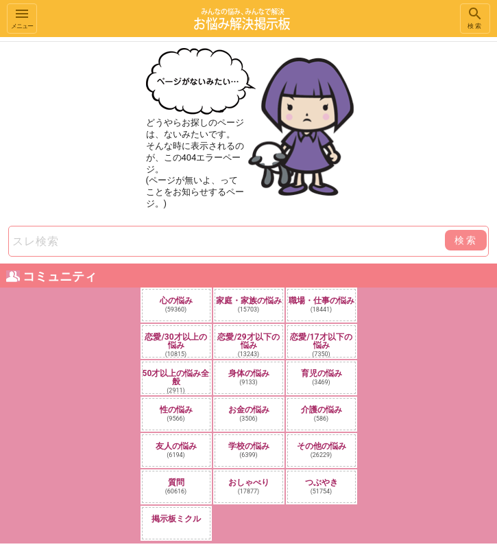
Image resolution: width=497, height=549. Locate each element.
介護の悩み (321, 413)
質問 (176, 486)
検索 (475, 17)
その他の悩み (321, 449)
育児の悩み (321, 377)
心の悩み (176, 304)
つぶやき (321, 486)
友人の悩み (176, 449)
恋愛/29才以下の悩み (248, 344)
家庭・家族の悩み (249, 304)
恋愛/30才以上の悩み (175, 344)
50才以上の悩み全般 (176, 381)
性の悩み (176, 413)
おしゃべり (248, 486)
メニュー (22, 17)
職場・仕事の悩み (321, 304)
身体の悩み (248, 377)
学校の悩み (248, 449)
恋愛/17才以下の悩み (321, 344)
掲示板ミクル (176, 519)
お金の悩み (248, 413)
